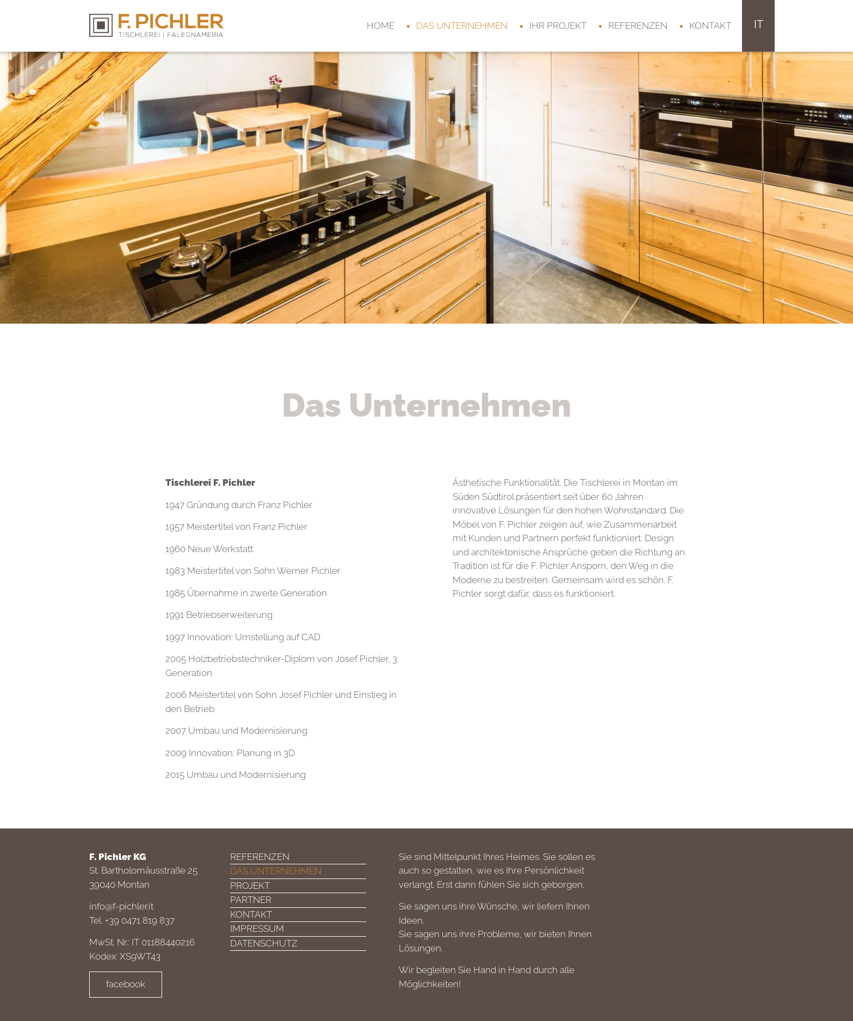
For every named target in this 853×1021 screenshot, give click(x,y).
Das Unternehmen (462, 25)
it (758, 24)
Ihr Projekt (557, 25)
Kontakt (710, 25)
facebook (125, 984)
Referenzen (637, 25)
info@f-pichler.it (121, 906)
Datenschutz (264, 943)
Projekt (250, 885)
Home (380, 25)
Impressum (257, 928)
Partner (250, 899)
